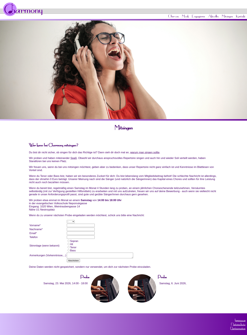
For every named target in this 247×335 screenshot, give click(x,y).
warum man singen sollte (145, 152)
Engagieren (198, 16)
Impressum (240, 320)
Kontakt (240, 16)
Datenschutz (238, 324)
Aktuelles (213, 16)
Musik (185, 16)
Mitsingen (227, 16)
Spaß (73, 158)
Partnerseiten (237, 328)
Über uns (173, 16)
